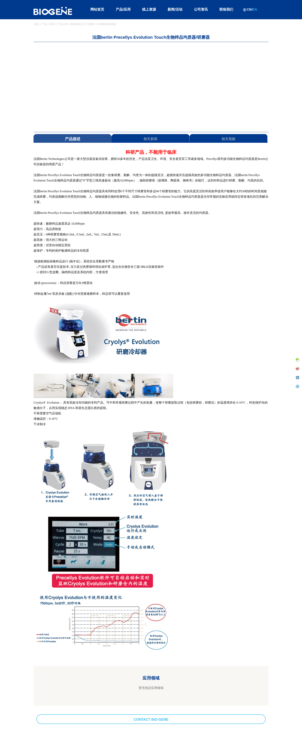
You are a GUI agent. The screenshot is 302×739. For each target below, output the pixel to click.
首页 (36, 24)
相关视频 (228, 139)
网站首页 (97, 9)
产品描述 (72, 139)
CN (249, 9)
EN (254, 9)
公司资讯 (201, 9)
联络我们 (226, 9)
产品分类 (62, 24)
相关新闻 (150, 139)
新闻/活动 (175, 9)
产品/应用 (123, 9)
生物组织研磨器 (106, 24)
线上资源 (149, 9)
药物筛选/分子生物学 (82, 24)
